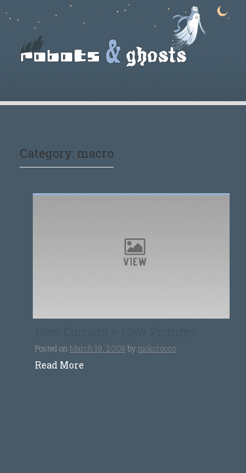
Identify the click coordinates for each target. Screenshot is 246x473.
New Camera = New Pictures (115, 332)
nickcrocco (157, 348)
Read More (59, 365)
